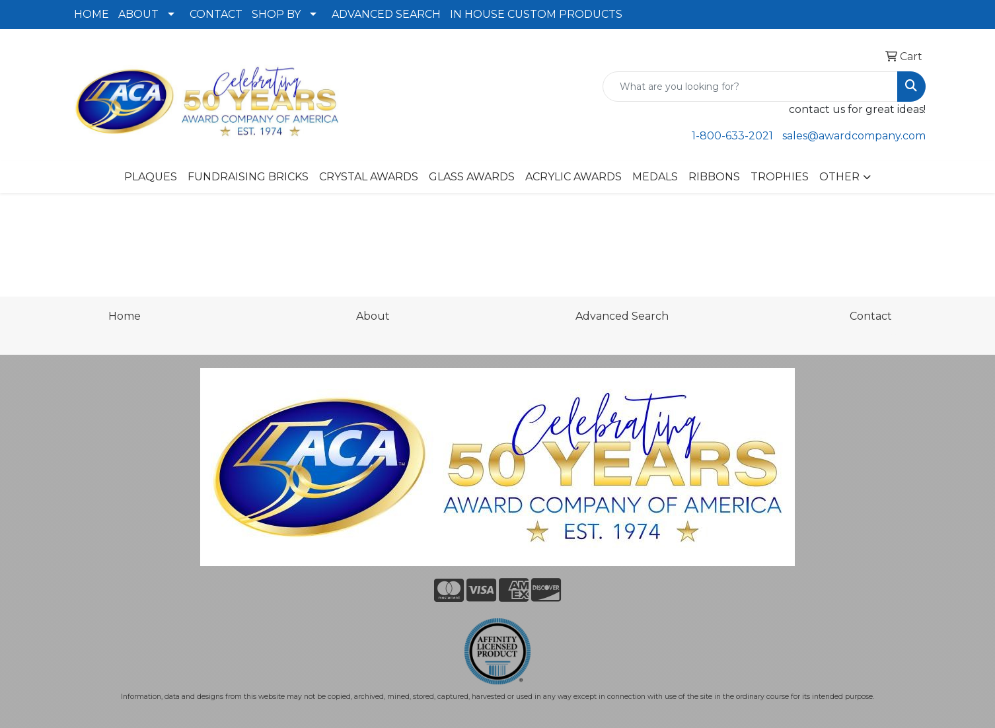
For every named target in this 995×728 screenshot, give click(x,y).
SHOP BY (276, 14)
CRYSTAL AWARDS (368, 176)
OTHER (839, 176)
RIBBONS (714, 176)
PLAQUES (150, 176)
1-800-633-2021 (732, 135)
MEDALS (655, 176)
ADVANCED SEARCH (386, 14)
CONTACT (216, 14)
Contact (871, 316)
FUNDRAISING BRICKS (248, 176)
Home (124, 316)
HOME (91, 14)
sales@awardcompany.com (854, 135)
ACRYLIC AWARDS (573, 176)
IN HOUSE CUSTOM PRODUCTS (536, 14)
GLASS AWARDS (472, 176)
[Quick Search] (750, 86)
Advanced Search (622, 316)
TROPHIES (780, 176)
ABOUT (138, 14)
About (373, 316)
